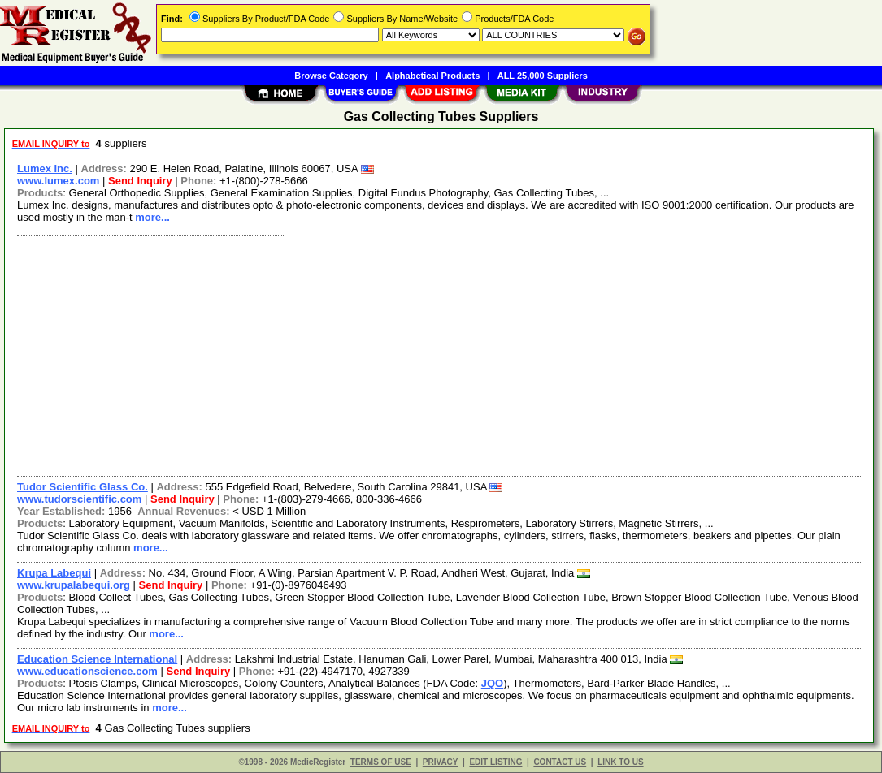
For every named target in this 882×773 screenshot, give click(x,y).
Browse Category (330, 75)
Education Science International (97, 659)
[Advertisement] (440, 354)
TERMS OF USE (380, 762)
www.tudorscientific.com (79, 499)
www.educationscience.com (87, 671)
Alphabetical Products (432, 75)
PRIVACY (440, 762)
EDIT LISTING (495, 762)
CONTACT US (559, 762)
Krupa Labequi (54, 573)
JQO (492, 683)
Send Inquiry (140, 181)
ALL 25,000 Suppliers (542, 75)
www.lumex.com (58, 181)
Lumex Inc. (44, 168)
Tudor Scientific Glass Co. (82, 487)
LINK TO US (620, 762)
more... (152, 217)
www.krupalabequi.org (73, 585)
